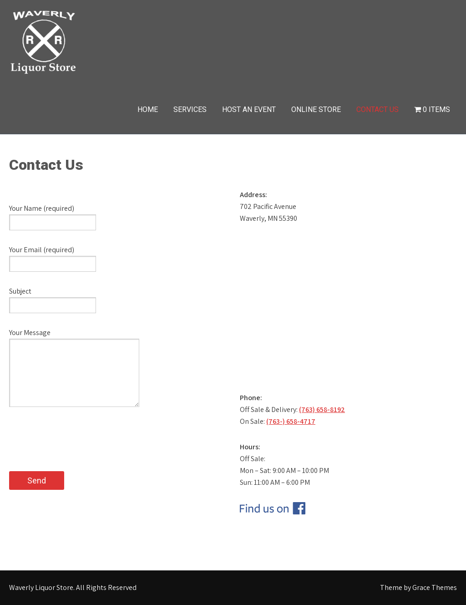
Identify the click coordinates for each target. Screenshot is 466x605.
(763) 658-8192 (322, 409)
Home (147, 109)
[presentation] (78, 453)
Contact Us (377, 109)
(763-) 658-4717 (290, 421)
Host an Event (249, 109)
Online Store (316, 109)
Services (190, 109)
